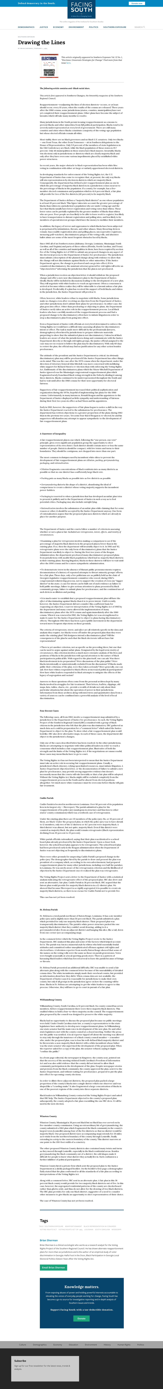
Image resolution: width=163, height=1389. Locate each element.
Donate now (137, 3)
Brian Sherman (26, 48)
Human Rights (124, 1344)
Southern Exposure (114, 27)
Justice (44, 27)
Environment (76, 27)
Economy (58, 27)
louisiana (88, 1229)
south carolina (102, 1229)
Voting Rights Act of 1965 (71, 1229)
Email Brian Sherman (53, 1267)
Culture (22, 1344)
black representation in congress (100, 1226)
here (68, 63)
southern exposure (54, 1226)
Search (140, 27)
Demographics (26, 27)
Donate (81, 1318)
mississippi (116, 1229)
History (107, 1344)
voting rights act (48, 1229)
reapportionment (73, 1226)
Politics (93, 27)
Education (73, 1344)
